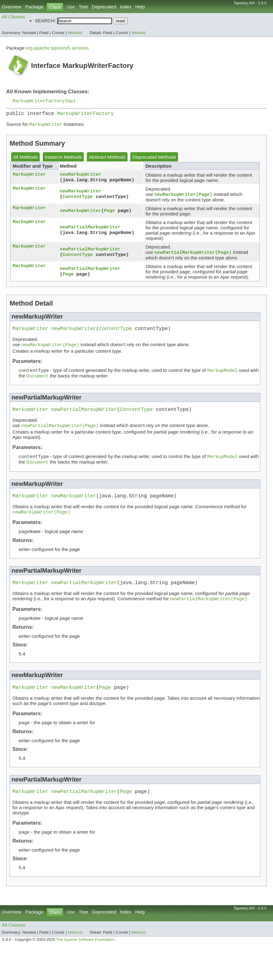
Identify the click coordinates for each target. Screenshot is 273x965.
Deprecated (104, 6)
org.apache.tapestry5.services (57, 48)
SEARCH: (45, 20)
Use (70, 6)
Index (126, 6)
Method (75, 32)
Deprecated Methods (154, 159)
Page (109, 213)
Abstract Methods (107, 159)
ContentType (78, 199)
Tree (83, 6)
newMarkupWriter (80, 176)
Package (34, 6)
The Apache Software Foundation (85, 958)
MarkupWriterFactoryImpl (44, 101)
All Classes (13, 16)
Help (140, 6)
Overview (11, 6)
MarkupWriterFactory (85, 115)
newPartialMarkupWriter (90, 230)
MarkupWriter (29, 177)
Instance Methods (63, 159)
